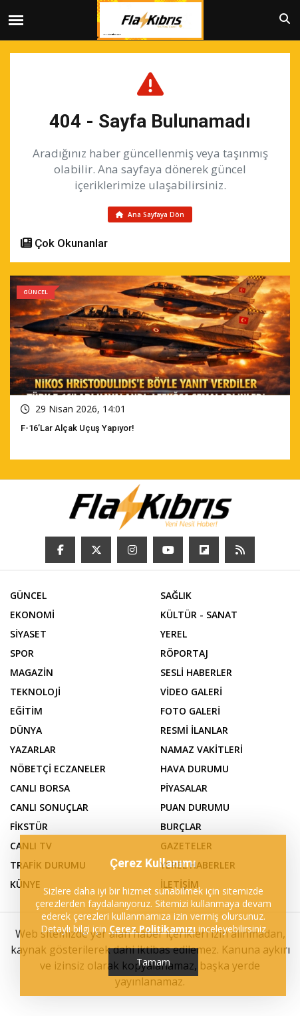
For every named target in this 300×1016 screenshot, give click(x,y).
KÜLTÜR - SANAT (198, 614)
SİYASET (28, 634)
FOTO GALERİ (190, 711)
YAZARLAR (33, 749)
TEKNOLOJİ (35, 691)
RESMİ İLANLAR (194, 730)
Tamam (153, 962)
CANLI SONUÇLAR (49, 807)
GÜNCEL (28, 595)
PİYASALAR (184, 788)
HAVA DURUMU (194, 768)
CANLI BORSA (40, 788)
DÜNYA (26, 730)
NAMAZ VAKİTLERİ (201, 749)
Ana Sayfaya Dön (150, 214)
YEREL (173, 634)
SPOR (22, 653)
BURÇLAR (181, 826)
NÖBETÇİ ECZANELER (58, 768)
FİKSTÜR (29, 826)
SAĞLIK (176, 595)
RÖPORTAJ (184, 653)
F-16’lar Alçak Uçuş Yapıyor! (77, 428)
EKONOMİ (32, 614)
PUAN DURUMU (194, 807)
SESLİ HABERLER (196, 672)
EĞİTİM (26, 711)
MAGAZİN (31, 672)
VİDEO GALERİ (191, 691)
